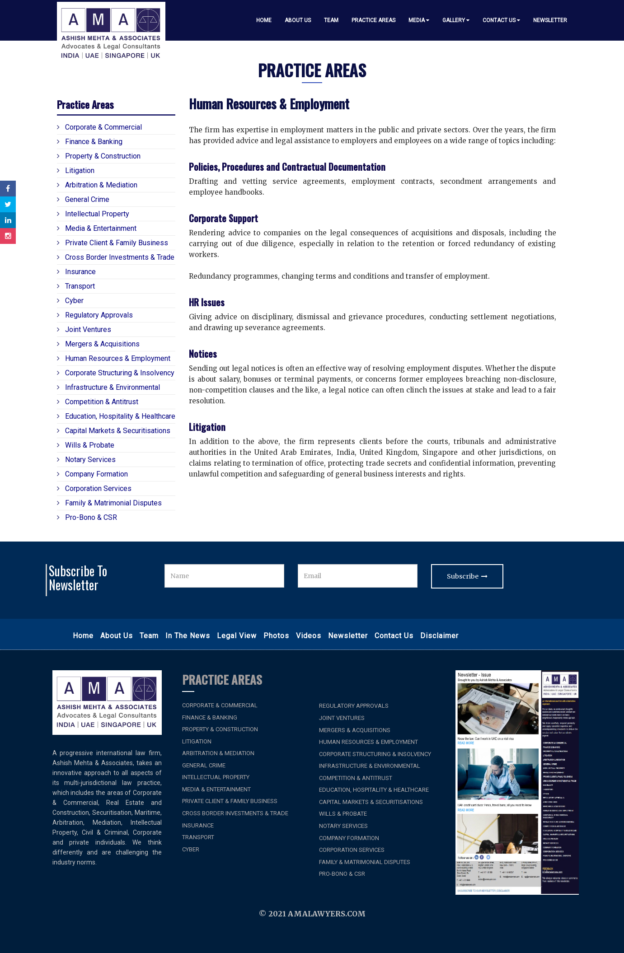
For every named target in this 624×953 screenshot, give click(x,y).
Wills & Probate (85, 445)
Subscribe (467, 576)
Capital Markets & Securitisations (113, 430)
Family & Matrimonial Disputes (109, 502)
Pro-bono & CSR (87, 517)
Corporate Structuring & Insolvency (115, 372)
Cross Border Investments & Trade (115, 257)
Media (418, 20)
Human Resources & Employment (113, 358)
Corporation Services (94, 488)
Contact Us (501, 20)
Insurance (76, 271)
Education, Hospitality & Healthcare (116, 416)
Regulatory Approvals (95, 315)
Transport (76, 286)
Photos (276, 635)
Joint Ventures (84, 329)
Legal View (237, 635)
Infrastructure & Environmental (108, 387)
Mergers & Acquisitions (98, 343)
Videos (308, 635)
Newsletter (550, 20)
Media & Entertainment (96, 228)
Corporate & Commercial (99, 127)
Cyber (70, 300)
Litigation (75, 170)
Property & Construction (99, 156)
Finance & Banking (89, 141)
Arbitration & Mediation (97, 185)
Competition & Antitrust (97, 401)
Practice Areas (373, 20)
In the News (187, 635)
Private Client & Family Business (112, 242)
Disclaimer (439, 635)
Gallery (455, 20)
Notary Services (86, 459)
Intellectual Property (93, 213)
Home (264, 20)
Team (331, 20)
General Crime (83, 199)
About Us (298, 20)
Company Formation (92, 474)
